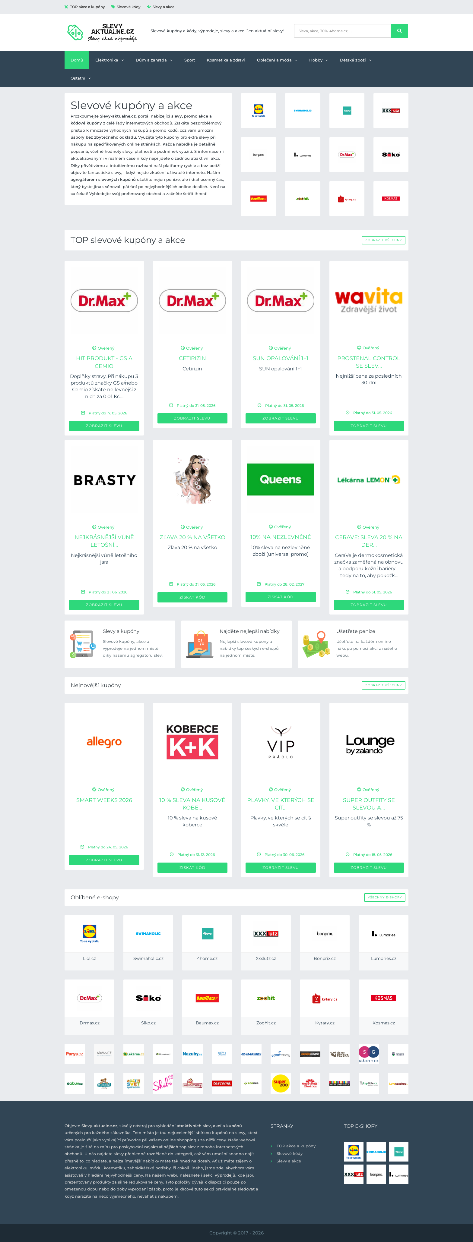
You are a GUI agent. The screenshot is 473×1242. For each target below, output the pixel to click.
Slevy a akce (160, 7)
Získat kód (192, 597)
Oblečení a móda (277, 60)
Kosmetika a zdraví (226, 60)
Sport (189, 60)
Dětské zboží (355, 60)
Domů (77, 60)
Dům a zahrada (154, 60)
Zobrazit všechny (383, 240)
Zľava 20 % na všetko (192, 537)
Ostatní (81, 78)
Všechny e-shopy (385, 897)
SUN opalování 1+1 (281, 358)
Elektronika (109, 60)
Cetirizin (192, 358)
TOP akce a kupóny (85, 7)
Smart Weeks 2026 (104, 800)
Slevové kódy (126, 7)
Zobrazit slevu (104, 425)
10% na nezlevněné (280, 537)
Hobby (318, 60)
